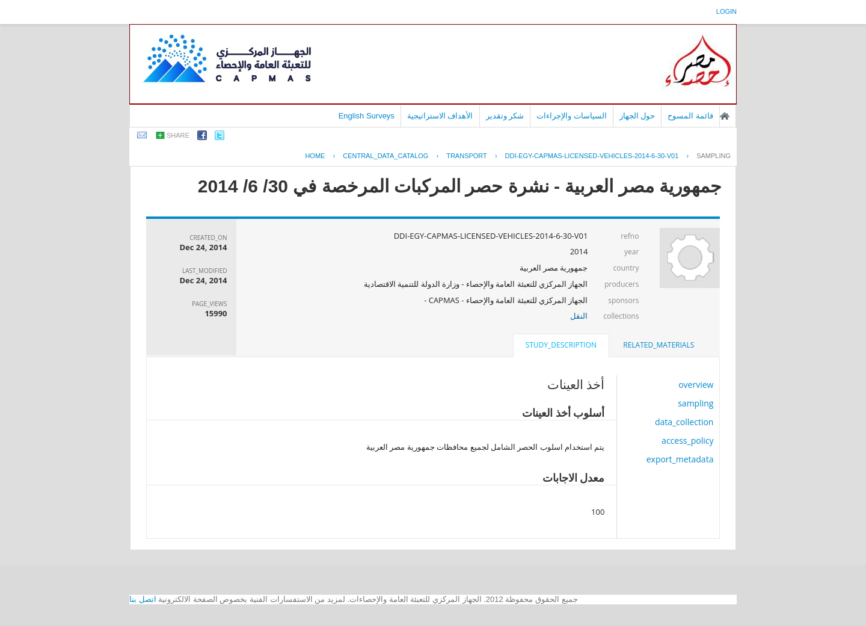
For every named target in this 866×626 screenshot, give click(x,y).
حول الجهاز (637, 115)
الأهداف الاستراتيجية (440, 115)
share (178, 135)
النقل (579, 315)
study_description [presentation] (561, 345)
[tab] (658, 345)
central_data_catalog (385, 155)
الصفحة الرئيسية (724, 116)
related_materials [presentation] (658, 345)
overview (695, 384)
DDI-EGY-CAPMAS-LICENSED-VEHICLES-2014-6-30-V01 (592, 155)
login (726, 11)
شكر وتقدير (505, 115)
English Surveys (367, 115)
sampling (713, 155)
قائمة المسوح (690, 115)
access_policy (687, 440)
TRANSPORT (466, 155)
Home (315, 155)
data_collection (684, 422)
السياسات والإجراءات (571, 115)
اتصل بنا (142, 599)
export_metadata (680, 459)
